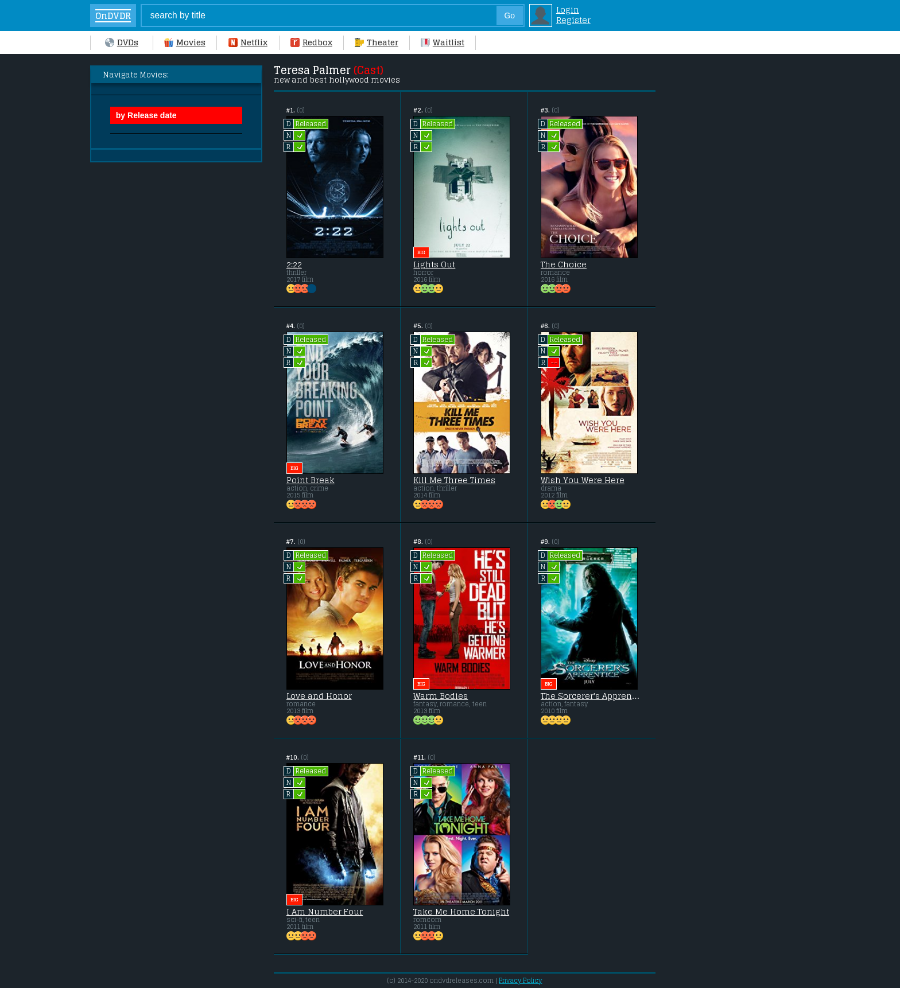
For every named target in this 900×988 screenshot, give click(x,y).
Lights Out (434, 264)
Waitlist (442, 42)
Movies (184, 42)
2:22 (294, 264)
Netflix (247, 42)
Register (573, 20)
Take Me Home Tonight (461, 911)
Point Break (310, 480)
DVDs (121, 42)
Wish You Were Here (582, 480)
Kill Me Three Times (454, 480)
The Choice (564, 264)
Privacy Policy (520, 980)
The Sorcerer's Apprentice (591, 696)
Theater (376, 42)
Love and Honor (319, 696)
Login (567, 9)
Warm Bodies (440, 696)
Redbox (311, 42)
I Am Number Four (324, 911)
